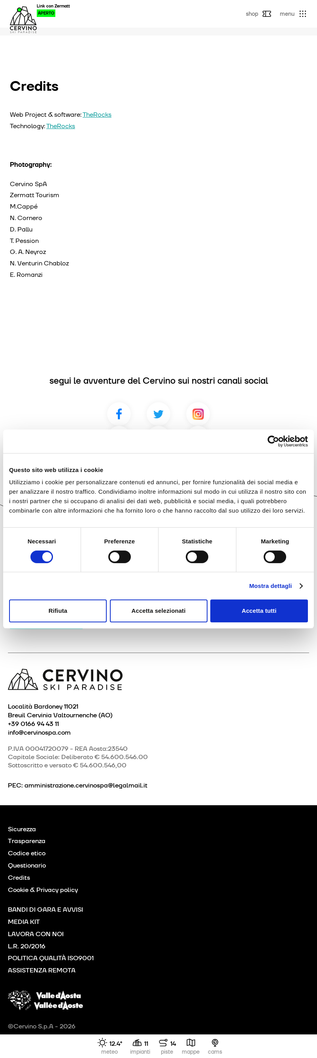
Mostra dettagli (270, 585)
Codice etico (26, 853)
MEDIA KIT (24, 922)
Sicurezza (22, 829)
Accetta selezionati (159, 610)
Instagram (198, 414)
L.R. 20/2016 (26, 946)
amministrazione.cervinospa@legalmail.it (86, 785)
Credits (19, 877)
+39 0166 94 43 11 (33, 723)
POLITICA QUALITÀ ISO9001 (51, 958)
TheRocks (97, 114)
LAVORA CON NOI (36, 934)
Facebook (119, 414)
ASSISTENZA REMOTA (41, 970)
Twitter (158, 414)
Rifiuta (58, 610)
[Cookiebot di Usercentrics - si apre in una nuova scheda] (273, 441)
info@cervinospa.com (39, 732)
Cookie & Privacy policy (43, 890)
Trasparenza (26, 841)
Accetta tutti (259, 610)
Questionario (27, 865)
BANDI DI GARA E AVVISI (45, 909)
